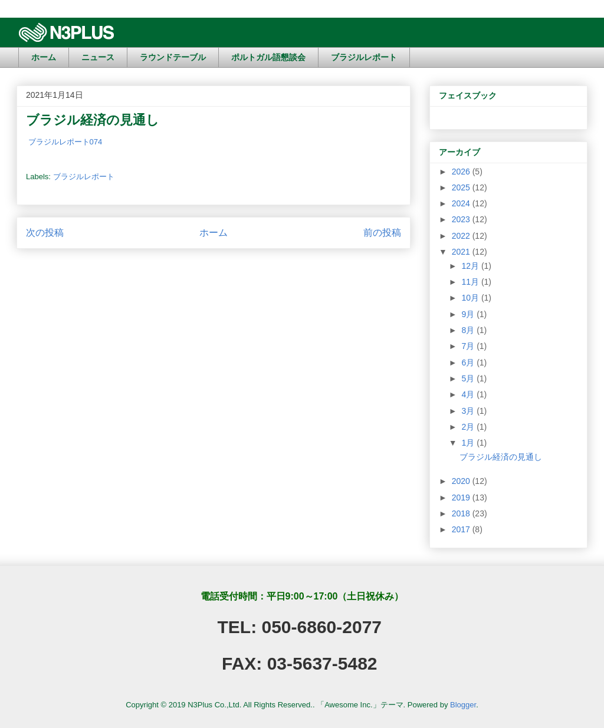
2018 (462, 513)
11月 (471, 281)
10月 (471, 297)
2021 (462, 251)
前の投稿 (382, 233)
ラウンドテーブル (173, 57)
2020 (462, 481)
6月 (469, 362)
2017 (462, 529)
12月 (471, 266)
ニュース (97, 57)
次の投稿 (45, 233)
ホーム (43, 57)
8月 (469, 330)
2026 (462, 171)
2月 (469, 426)
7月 (469, 346)
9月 (469, 314)
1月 (469, 442)
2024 (462, 203)
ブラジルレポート (364, 57)
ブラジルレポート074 (64, 141)
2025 (462, 187)
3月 (469, 411)
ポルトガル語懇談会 (268, 57)
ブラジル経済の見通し (500, 457)
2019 (462, 497)
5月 (469, 378)
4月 (469, 394)
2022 (462, 236)
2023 (462, 219)
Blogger (463, 704)
